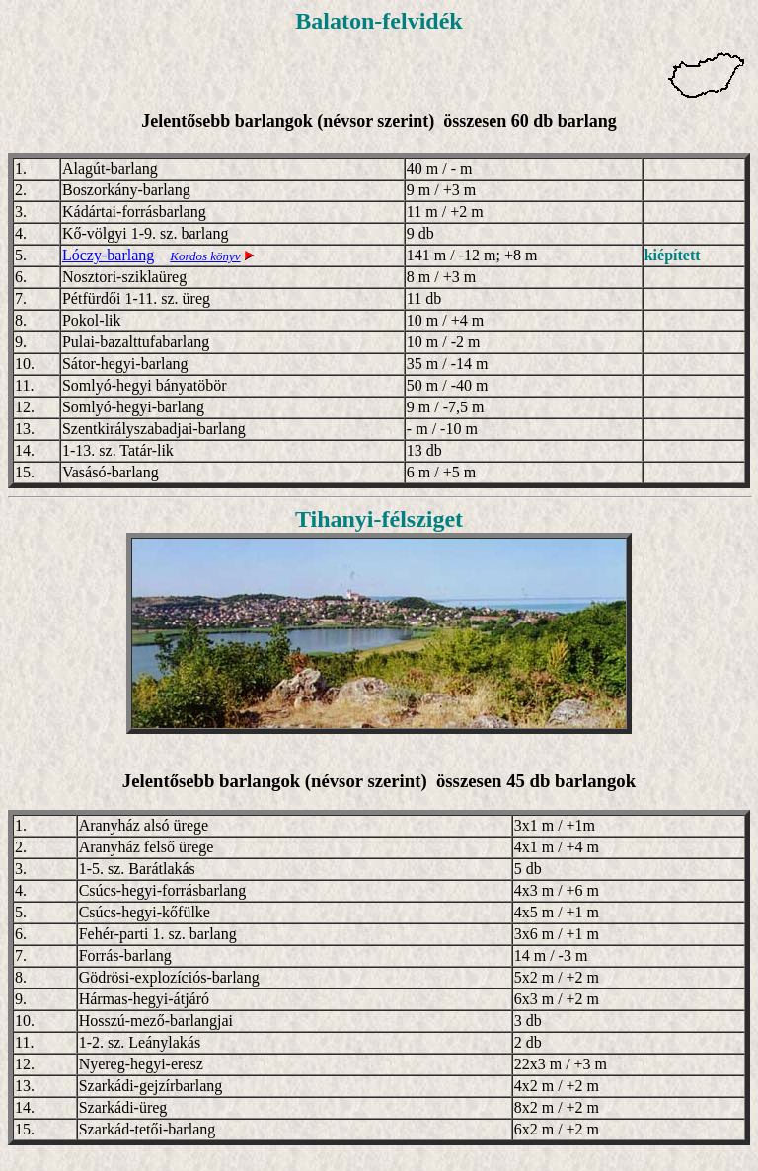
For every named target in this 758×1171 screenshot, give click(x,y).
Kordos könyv (205, 256)
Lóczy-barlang (108, 255)
